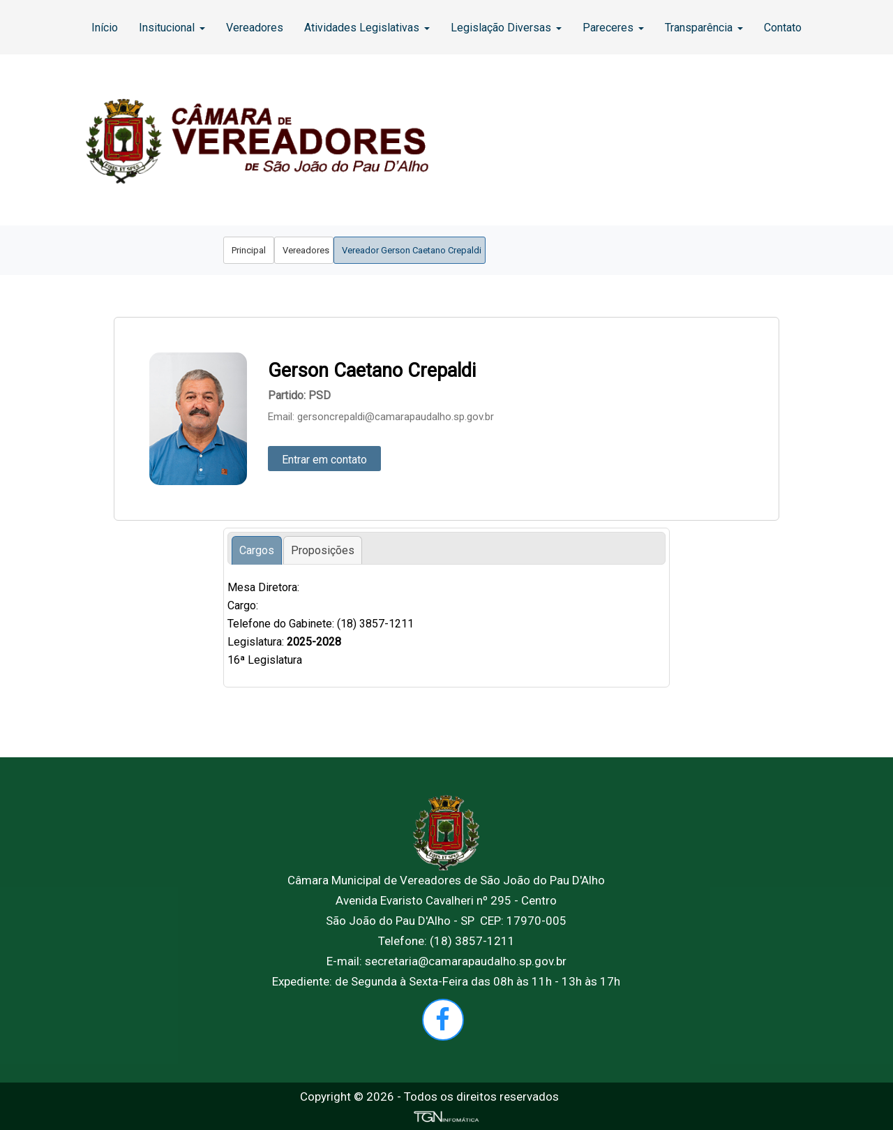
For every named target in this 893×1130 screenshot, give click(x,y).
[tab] (257, 550)
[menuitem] (104, 27)
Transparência (704, 27)
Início (104, 27)
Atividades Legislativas (367, 27)
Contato (783, 27)
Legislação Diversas (506, 27)
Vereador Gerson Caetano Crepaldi (409, 250)
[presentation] (256, 550)
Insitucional (172, 27)
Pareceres (613, 27)
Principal (248, 250)
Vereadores (254, 27)
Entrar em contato (324, 459)
